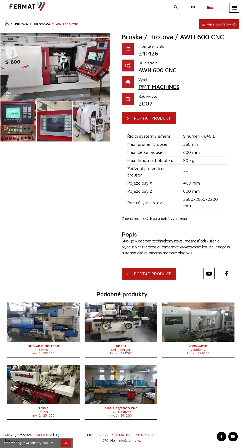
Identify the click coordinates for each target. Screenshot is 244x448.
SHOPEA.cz (41, 435)
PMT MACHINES (158, 86)
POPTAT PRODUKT (152, 118)
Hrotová (42, 24)
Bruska (21, 24)
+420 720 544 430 (110, 435)
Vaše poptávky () (219, 24)
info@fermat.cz (130, 440)
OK (66, 443)
